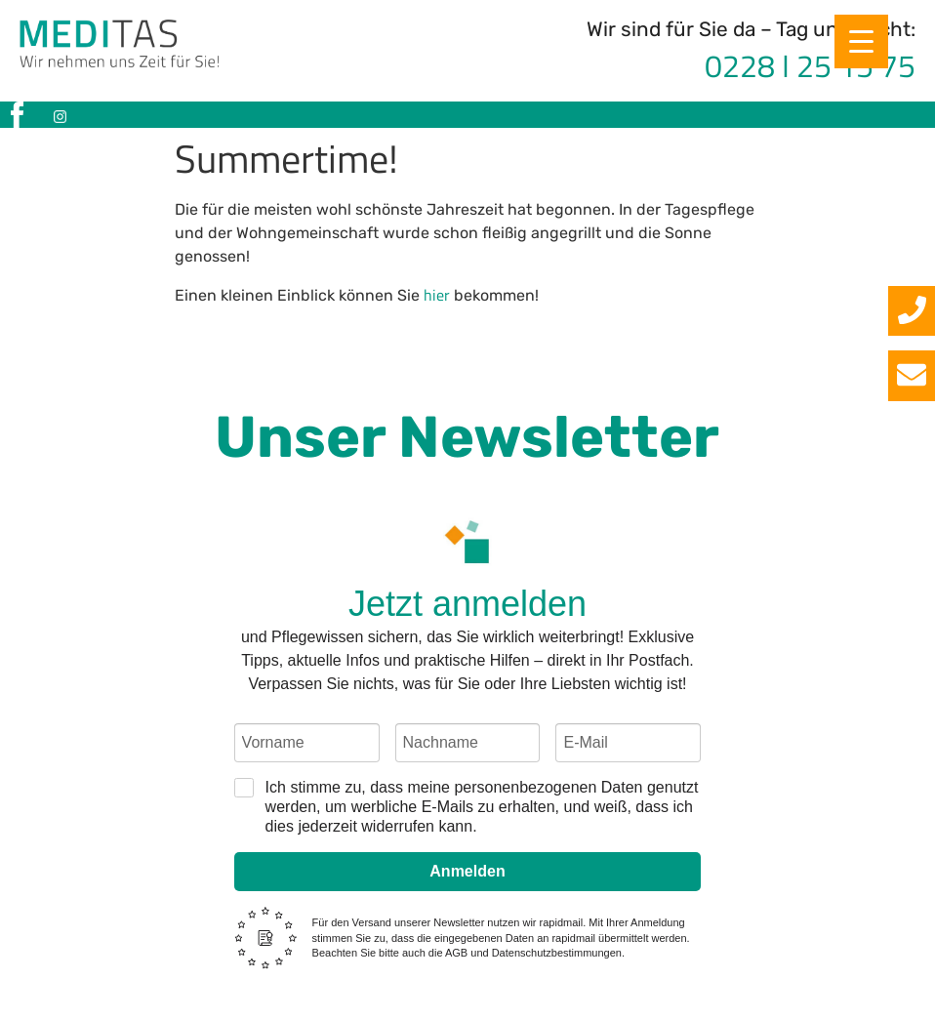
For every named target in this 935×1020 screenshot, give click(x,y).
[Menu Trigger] (861, 41)
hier (437, 294)
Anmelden (467, 871)
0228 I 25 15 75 (810, 65)
